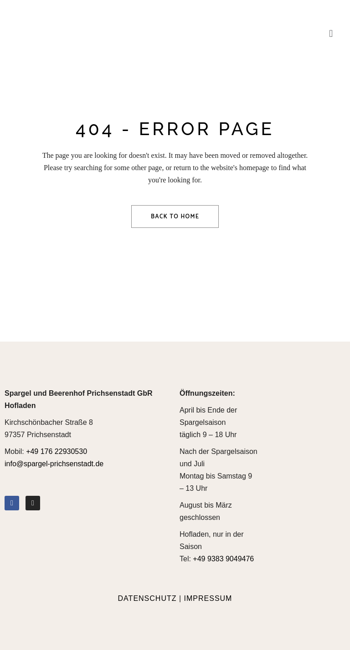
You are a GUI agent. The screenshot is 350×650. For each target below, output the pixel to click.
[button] (331, 33)
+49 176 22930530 (56, 451)
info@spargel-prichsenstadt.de (54, 464)
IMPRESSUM (208, 598)
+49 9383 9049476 (223, 559)
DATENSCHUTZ (147, 598)
